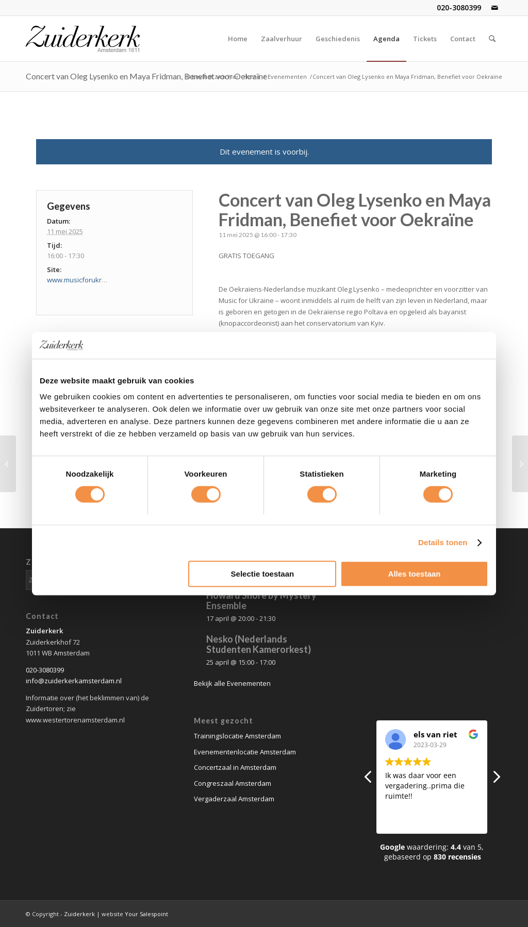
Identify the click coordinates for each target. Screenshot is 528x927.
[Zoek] (492, 38)
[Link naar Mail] (494, 7)
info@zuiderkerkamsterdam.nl (74, 680)
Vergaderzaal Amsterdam (234, 798)
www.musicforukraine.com (88, 279)
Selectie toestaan (262, 573)
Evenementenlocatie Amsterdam (245, 751)
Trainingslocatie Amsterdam (237, 735)
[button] (496, 779)
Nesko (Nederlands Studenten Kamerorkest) (258, 644)
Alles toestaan (414, 573)
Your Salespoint (146, 914)
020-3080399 (459, 7)
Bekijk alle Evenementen (232, 683)
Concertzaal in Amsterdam (235, 767)
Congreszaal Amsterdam (232, 783)
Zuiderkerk (79, 914)
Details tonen (442, 542)
